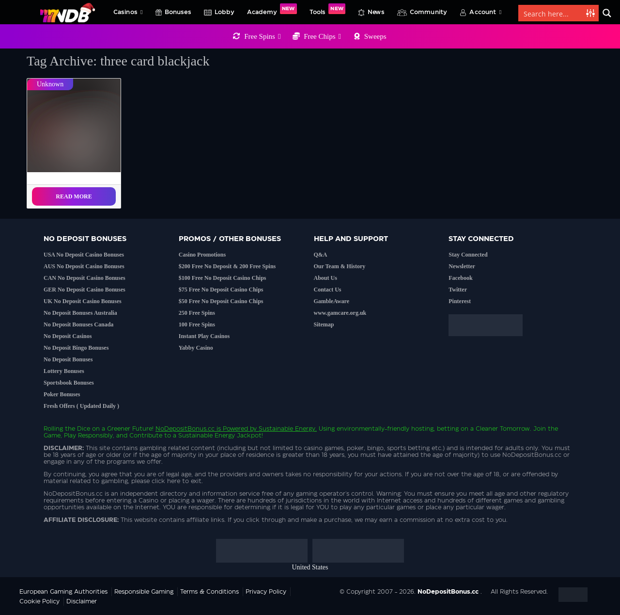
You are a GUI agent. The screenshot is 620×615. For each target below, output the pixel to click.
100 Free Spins (197, 324)
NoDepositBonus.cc (185, 429)
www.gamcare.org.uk (340, 312)
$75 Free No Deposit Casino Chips (221, 289)
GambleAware (332, 301)
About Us (325, 278)
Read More (74, 196)
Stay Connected (468, 254)
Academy (272, 9)
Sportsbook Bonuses (69, 382)
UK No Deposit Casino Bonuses (83, 301)
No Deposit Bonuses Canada (78, 324)
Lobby (224, 12)
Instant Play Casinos (204, 336)
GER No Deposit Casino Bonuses (84, 289)
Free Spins (262, 36)
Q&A (320, 254)
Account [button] (485, 12)
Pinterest (460, 301)
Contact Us (327, 289)
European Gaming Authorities (63, 592)
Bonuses (178, 12)
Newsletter (462, 266)
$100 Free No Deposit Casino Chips (222, 278)
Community (429, 12)
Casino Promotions (202, 254)
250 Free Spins (197, 312)
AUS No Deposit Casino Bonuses (84, 266)
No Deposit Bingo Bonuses (76, 347)
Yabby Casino (196, 347)
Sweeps (375, 36)
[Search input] (553, 13)
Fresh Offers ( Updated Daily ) (81, 406)
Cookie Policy (39, 601)
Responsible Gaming (143, 592)
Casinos (128, 12)
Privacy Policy (266, 592)
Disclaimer (81, 601)
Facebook (460, 278)
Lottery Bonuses (64, 371)
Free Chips (322, 36)
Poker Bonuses (62, 394)
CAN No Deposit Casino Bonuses (84, 278)
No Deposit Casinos (68, 336)
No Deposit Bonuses (68, 359)
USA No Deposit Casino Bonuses (84, 254)
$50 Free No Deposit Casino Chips (221, 301)
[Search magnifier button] (607, 13)
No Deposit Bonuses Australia (80, 312)
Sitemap (324, 324)
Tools (327, 9)
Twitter (458, 289)
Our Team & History (340, 266)
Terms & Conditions (209, 592)
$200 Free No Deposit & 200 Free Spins (227, 266)
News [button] (376, 12)
